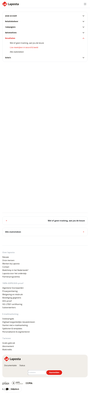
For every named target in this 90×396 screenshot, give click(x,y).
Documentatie (10, 365)
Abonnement (8, 346)
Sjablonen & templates (12, 328)
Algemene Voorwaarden (13, 288)
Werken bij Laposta (10, 263)
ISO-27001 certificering (12, 304)
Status (22, 365)
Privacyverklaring (10, 291)
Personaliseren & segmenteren (16, 332)
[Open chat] (13, 388)
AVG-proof (7, 301)
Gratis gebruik (8, 343)
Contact (5, 267)
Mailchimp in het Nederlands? (15, 270)
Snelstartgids (8, 318)
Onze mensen (8, 260)
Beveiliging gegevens (11, 297)
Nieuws (5, 257)
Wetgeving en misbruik (12, 294)
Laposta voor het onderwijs (14, 273)
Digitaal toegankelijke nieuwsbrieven (18, 322)
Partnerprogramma (11, 276)
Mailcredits (7, 349)
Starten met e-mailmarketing (15, 325)
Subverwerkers (9, 307)
